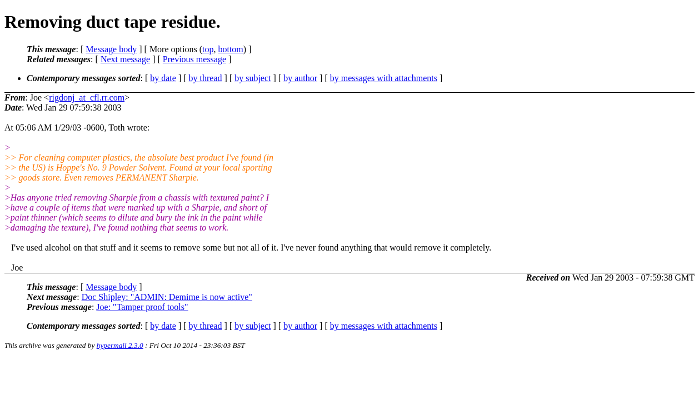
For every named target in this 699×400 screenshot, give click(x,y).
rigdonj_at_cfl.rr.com (86, 97)
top (207, 49)
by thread (205, 78)
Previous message (194, 59)
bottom (230, 49)
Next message (125, 59)
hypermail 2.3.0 (120, 345)
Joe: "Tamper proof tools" (142, 307)
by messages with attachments (383, 78)
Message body (111, 49)
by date (163, 78)
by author (300, 78)
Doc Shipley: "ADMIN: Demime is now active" (167, 297)
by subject (252, 78)
